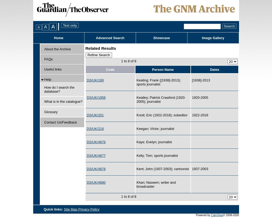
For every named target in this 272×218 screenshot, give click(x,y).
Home (58, 38)
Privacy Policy (89, 209)
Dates (214, 70)
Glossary (51, 112)
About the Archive (57, 49)
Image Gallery (213, 38)
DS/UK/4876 (96, 142)
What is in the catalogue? (63, 102)
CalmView (217, 215)
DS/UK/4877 (96, 156)
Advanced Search (110, 38)
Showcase (161, 38)
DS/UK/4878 (96, 169)
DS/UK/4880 (96, 182)
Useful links (53, 69)
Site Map (71, 209)
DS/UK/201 (95, 115)
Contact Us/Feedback (60, 122)
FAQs (48, 59)
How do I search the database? (59, 89)
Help (47, 79)
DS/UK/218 (95, 129)
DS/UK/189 (95, 80)
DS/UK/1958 (96, 98)
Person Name (163, 70)
